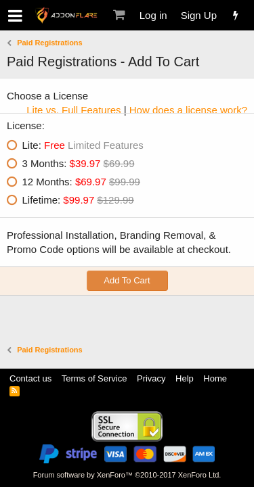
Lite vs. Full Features (73, 110)
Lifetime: (78, 200)
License (24, 125)
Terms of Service (94, 378)
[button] (15, 15)
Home (215, 378)
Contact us (30, 378)
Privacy (151, 378)
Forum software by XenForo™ (127, 475)
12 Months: (81, 181)
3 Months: (78, 163)
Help (184, 378)
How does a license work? (188, 110)
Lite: (83, 145)
